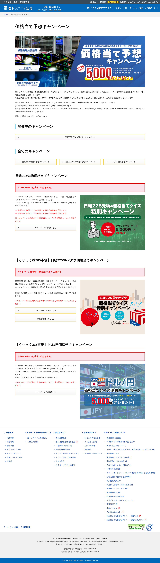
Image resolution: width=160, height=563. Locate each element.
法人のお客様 (113, 2)
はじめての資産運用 (92, 438)
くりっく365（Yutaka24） (66, 457)
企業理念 (10, 442)
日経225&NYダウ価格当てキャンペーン (80, 137)
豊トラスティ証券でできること (100, 8)
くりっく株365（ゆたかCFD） (68, 453)
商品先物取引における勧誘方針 (119, 465)
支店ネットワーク (14, 449)
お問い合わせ (89, 446)
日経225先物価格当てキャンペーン (36, 162)
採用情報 (103, 2)
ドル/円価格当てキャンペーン (124, 162)
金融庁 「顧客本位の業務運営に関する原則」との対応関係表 (131, 449)
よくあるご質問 (90, 442)
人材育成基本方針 (114, 512)
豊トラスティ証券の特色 (37, 438)
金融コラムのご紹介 (15, 457)
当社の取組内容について (116, 446)
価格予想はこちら (44, 319)
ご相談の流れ (32, 442)
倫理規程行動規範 (114, 438)
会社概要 (10, 446)
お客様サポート (151, 8)
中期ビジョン (112, 508)
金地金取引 (60, 461)
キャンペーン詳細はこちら (45, 228)
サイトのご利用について (115, 433)
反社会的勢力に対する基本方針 (119, 477)
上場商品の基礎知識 (64, 446)
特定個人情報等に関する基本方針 (120, 485)
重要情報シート (113, 453)
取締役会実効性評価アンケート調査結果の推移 (125, 520)
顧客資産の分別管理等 (115, 496)
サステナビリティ (14, 453)
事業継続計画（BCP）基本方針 (119, 457)
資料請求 (88, 449)
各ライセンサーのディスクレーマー (121, 500)
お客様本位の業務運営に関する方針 (121, 442)
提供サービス (121, 8)
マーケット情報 (136, 8)
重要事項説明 (112, 504)
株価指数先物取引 (63, 449)
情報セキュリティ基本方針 (117, 488)
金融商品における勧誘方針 (117, 461)
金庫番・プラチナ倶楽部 (65, 465)
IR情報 (9, 461)
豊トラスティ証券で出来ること (39, 433)
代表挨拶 (10, 438)
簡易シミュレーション (93, 453)
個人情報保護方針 (114, 481)
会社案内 (93, 2)
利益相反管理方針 (114, 469)
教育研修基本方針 (114, 492)
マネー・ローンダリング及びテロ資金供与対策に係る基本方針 (131, 473)
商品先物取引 (61, 438)
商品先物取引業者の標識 (65, 442)
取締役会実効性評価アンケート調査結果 (122, 516)
